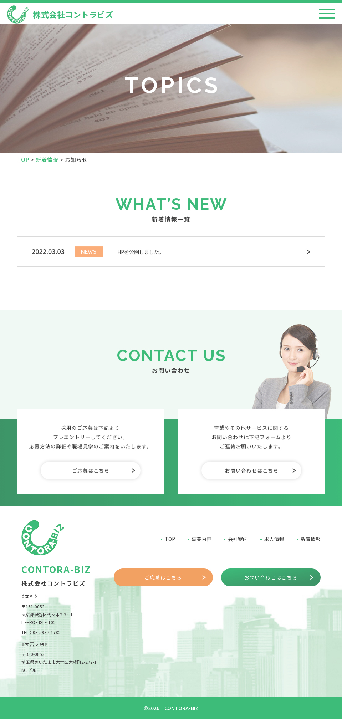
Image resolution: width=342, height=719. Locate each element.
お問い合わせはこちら (252, 495)
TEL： (41, 632)
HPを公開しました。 (140, 254)
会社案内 (238, 538)
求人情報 (274, 538)
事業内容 (201, 538)
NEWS (88, 254)
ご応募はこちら (90, 495)
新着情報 (311, 538)
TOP (170, 538)
